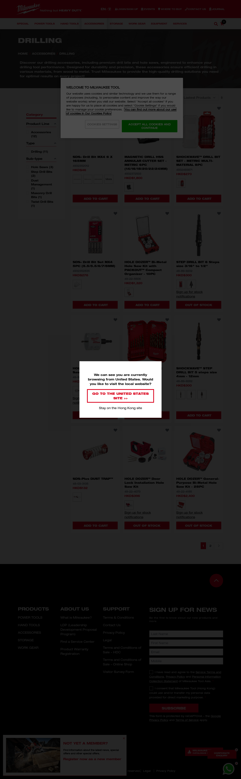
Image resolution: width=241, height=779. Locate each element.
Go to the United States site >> (120, 396)
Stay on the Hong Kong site (120, 408)
